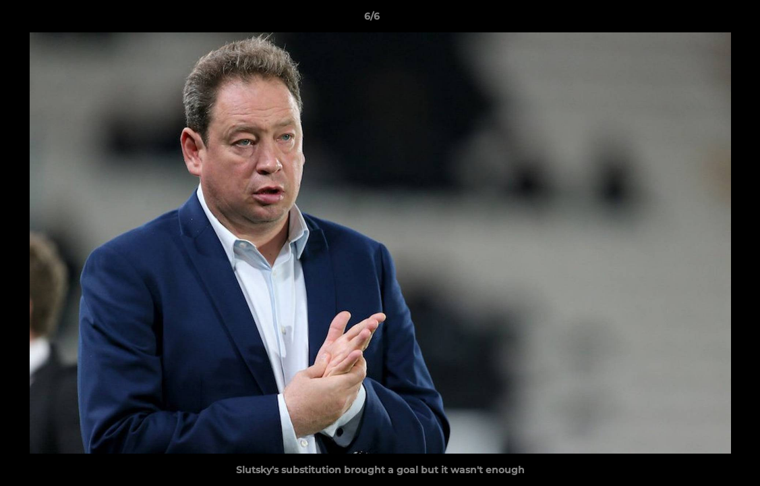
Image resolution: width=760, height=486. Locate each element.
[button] (703, 20)
